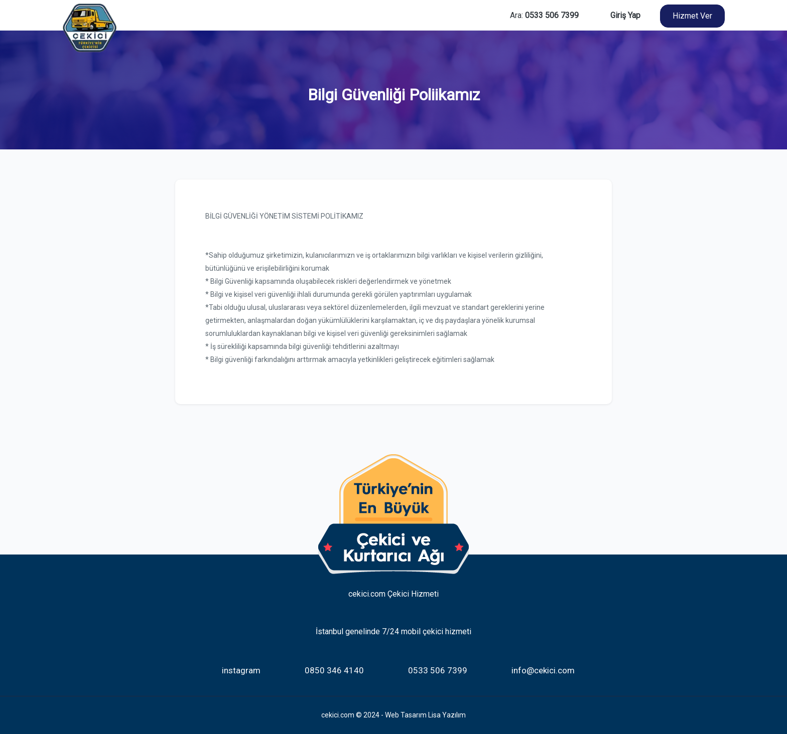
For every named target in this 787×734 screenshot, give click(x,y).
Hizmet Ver (692, 16)
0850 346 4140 (334, 670)
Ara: (544, 15)
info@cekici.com (543, 670)
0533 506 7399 (437, 670)
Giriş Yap (625, 15)
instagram (241, 670)
